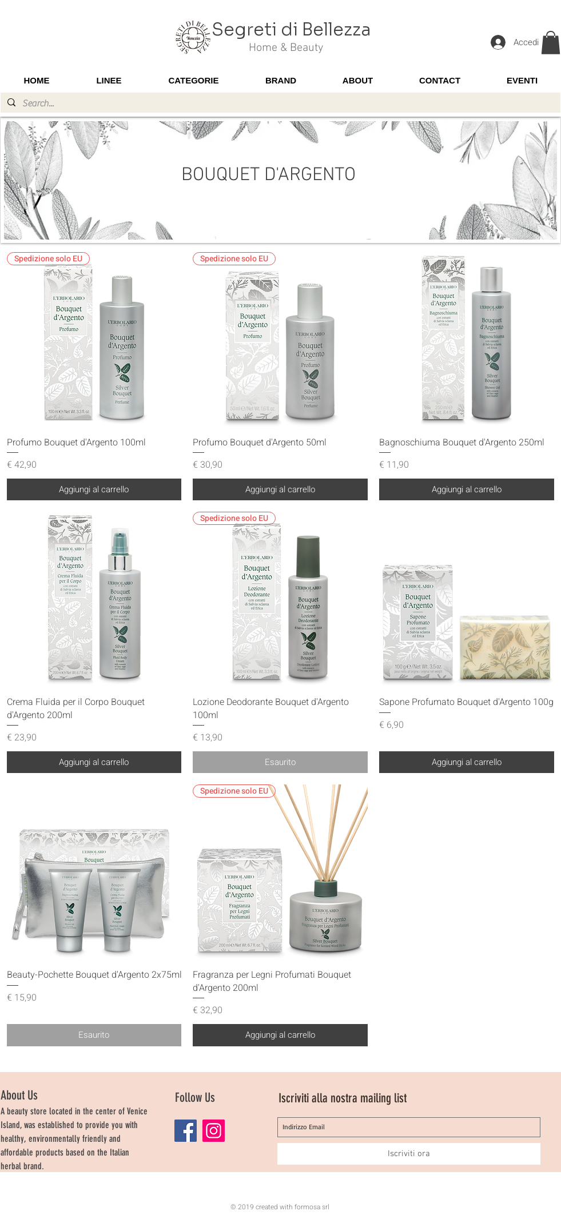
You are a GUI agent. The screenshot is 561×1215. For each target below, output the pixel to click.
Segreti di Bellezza (291, 30)
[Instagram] (213, 1131)
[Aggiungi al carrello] (94, 490)
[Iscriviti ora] (408, 1154)
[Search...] (279, 103)
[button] (550, 42)
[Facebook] (185, 1131)
